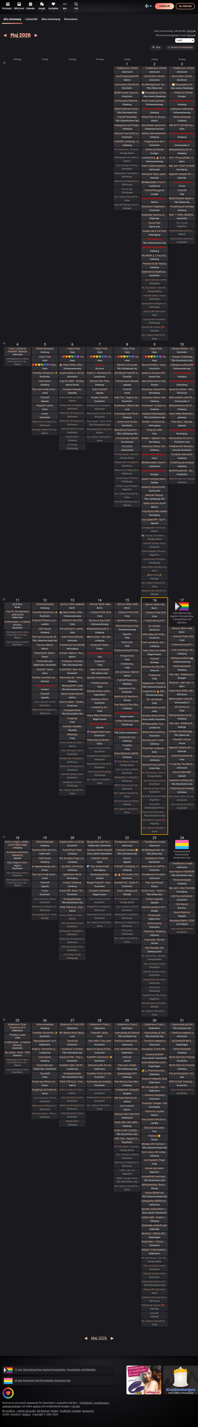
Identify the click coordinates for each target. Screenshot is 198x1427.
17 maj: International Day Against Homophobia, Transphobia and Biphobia (50, 1369)
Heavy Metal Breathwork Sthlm (100, 715)
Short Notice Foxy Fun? (182, 238)
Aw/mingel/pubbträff (127, 76)
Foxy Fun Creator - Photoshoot (45, 1113)
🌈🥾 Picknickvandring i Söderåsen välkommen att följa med (154, 1070)
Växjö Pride (45, 356)
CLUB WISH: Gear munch (72, 669)
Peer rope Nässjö (154, 882)
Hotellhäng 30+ (99, 707)
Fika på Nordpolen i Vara (182, 1073)
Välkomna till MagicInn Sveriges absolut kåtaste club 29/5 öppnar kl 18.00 (127, 1162)
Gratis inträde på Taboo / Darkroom (72, 397)
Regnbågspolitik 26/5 (45, 1041)
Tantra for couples (154, 1111)
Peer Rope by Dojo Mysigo (127, 704)
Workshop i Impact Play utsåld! (154, 389)
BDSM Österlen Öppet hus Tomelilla (182, 198)
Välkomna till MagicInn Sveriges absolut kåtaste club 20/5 (72, 939)
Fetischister (86, 1402)
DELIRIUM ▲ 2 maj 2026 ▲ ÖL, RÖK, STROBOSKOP (154, 255)
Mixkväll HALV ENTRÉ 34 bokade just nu (154, 591)
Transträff (45, 1073)
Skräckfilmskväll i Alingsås (154, 470)
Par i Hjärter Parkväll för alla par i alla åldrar (127, 493)
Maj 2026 (20, 35)
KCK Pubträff (127, 1106)
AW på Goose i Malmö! (127, 672)
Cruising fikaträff (154, 1054)
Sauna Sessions (182, 912)
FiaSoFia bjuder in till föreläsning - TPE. (154, 907)
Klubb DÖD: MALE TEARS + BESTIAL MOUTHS (72, 890)
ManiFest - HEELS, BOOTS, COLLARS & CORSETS (154, 1233)
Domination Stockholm (127, 84)
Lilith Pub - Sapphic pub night (127, 397)
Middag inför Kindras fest (154, 1144)
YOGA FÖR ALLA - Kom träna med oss (72, 907)
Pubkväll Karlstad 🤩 (127, 850)
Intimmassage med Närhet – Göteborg (182, 133)
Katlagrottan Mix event (154, 979)
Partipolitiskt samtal (154, 707)
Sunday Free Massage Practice (182, 731)
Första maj (127, 189)
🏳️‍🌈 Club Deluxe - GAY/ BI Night (154, 772)
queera (37, 1406)
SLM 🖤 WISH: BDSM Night (182, 215)
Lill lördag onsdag (72, 954)
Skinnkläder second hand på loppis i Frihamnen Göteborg (154, 125)
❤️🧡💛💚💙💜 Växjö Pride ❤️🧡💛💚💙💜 (45, 365)
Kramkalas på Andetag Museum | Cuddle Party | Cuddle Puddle (100, 1081)
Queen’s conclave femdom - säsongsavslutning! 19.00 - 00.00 (154, 479)
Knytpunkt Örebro (99, 645)
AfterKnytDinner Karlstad (127, 109)
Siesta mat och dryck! (154, 503)
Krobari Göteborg (72, 882)
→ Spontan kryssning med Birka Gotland (127, 620)
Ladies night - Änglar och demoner (154, 1217)
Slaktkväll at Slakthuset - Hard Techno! (154, 271)
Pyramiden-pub (45, 661)
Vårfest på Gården (154, 149)
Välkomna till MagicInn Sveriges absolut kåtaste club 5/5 (45, 421)
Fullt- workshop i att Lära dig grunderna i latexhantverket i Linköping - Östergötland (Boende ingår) (154, 642)
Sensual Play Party (99, 381)
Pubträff (127, 389)
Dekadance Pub (127, 688)
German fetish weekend (72, 604)
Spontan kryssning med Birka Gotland (100, 677)
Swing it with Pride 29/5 (127, 1114)
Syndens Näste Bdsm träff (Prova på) (154, 1209)
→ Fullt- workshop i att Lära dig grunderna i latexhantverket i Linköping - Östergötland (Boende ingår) (182, 650)
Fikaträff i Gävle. (44, 405)
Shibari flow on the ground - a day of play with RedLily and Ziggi (154, 117)
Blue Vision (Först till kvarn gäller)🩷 (182, 796)
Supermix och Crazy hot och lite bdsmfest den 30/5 (154, 1297)
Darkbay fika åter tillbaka (154, 666)
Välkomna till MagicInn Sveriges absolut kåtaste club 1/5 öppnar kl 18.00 (127, 181)
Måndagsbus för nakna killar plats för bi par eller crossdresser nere (127, 157)
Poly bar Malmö (45, 645)
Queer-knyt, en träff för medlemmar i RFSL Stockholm (154, 866)
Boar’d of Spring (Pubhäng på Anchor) (100, 1049)
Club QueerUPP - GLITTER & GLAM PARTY (154, 519)
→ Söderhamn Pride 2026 (100, 1024)
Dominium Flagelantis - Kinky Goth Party (154, 206)
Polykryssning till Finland (127, 650)
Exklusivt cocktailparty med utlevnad (154, 198)
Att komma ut (182, 707)
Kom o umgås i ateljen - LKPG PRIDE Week (17, 843)
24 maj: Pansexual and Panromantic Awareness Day (37, 1380)
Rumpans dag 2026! (99, 620)
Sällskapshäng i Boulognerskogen (154, 1184)
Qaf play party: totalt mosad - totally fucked (154, 740)
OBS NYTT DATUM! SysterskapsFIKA (182, 125)
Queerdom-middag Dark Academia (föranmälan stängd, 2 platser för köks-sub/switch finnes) (182, 780)
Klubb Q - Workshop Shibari (100, 373)
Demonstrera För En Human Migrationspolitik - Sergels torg (182, 438)
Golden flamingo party (127, 720)
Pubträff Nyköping (127, 680)
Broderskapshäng (99, 874)
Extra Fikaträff (99, 389)
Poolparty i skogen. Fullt (154, 1103)
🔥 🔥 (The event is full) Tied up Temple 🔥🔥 (127, 874)
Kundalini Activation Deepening (17, 854)
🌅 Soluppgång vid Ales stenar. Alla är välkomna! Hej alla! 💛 (154, 92)
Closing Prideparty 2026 (154, 1078)
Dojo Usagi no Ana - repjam (17, 864)
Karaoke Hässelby (72, 389)
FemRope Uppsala (99, 723)
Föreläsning (127, 664)
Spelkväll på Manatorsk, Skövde (127, 696)
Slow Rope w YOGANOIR (181, 871)
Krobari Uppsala (154, 899)
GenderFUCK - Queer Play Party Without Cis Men (127, 882)
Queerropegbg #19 (127, 1073)
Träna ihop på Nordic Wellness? (100, 740)
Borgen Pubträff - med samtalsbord (100, 882)
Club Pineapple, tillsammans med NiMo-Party (154, 551)
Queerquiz (99, 661)
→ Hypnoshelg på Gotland (154, 1032)
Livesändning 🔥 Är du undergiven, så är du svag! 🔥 (154, 157)
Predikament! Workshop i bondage (182, 446)
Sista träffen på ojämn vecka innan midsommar (154, 567)
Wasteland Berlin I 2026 (182, 920)
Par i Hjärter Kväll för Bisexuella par (100, 922)
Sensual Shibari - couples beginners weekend (154, 365)
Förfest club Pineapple (127, 486)
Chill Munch (182, 904)
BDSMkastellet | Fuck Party (154, 182)
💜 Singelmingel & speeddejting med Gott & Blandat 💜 (100, 731)
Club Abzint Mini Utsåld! (154, 511)
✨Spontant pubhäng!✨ (154, 732)
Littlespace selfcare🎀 (182, 365)
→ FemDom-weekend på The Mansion (154, 1041)
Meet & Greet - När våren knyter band (100, 637)
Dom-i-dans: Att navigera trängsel (154, 1152)
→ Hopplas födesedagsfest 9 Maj (182, 356)
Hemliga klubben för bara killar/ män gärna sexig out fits (45, 429)
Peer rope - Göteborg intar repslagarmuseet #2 (182, 674)
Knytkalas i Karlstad (72, 661)
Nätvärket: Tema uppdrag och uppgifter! (154, 174)
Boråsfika (17, 604)
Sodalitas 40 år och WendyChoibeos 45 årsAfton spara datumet (100, 1073)
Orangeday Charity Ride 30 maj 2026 (154, 1049)
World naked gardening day (154, 100)
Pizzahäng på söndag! (182, 206)
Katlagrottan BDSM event (154, 1201)
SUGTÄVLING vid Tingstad (182, 479)
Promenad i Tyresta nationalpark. (154, 405)
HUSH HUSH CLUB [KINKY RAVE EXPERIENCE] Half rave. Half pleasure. (127, 1130)
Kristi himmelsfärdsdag (99, 771)
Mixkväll (154, 1313)
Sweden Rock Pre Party (154, 231)
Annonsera (88, 1411)
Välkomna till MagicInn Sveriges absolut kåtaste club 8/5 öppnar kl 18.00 (127, 470)
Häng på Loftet (154, 430)
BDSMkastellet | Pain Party (154, 724)
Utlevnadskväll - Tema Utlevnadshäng (72, 677)
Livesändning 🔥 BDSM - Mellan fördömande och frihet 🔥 (154, 691)
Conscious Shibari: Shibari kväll (154, 446)
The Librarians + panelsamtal (72, 628)
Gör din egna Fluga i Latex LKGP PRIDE (72, 858)
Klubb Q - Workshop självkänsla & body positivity (45, 1049)
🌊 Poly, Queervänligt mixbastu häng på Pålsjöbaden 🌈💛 (100, 866)
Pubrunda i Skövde (154, 939)
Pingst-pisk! (154, 915)
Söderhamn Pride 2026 (72, 1024)
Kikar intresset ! (154, 239)
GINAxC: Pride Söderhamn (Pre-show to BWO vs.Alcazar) (154, 1249)
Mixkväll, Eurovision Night (154, 796)
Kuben (44, 413)
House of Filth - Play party (72, 1057)
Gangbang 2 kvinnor (72, 782)
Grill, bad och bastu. (154, 1127)
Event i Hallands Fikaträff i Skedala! (17, 350)
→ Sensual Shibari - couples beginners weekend (182, 348)
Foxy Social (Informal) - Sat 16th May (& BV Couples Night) (154, 812)
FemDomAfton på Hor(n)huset (45, 850)
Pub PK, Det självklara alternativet (17, 613)
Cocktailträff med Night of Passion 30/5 (154, 1176)
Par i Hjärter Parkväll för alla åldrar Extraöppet (72, 790)
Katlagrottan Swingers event (154, 303)
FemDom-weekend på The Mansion (127, 1041)
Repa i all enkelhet (99, 669)
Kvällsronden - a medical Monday (17, 623)
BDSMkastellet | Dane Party (154, 462)
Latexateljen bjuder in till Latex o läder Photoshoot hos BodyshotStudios (182, 430)
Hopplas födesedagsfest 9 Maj (154, 413)
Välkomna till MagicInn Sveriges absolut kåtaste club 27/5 (72, 1105)
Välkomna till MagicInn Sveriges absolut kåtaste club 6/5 (72, 421)
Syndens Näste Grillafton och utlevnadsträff (154, 715)
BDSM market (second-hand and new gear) (127, 92)
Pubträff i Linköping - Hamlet (127, 141)
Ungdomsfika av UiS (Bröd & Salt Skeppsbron (72, 373)
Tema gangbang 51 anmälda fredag (45, 914)
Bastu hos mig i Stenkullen (127, 729)
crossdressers (101, 1402)
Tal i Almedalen (154, 699)
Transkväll (72, 1041)
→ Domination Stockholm (154, 76)
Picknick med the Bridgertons (182, 381)
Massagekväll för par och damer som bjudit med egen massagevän (100, 429)
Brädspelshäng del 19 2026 (182, 149)
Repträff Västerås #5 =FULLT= (182, 174)
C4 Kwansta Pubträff (127, 438)
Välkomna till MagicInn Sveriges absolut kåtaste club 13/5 (72, 766)
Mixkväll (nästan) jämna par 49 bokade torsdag (127, 204)
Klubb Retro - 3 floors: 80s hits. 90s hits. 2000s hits (154, 1241)
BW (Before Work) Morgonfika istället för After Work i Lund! (72, 1032)
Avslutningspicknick (182, 755)
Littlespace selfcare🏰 (182, 658)
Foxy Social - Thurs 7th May (100, 421)
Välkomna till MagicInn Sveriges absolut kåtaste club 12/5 (45, 709)
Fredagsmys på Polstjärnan (127, 125)
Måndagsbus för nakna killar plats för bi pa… (17, 360)
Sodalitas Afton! (99, 699)
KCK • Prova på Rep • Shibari (182, 157)
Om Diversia (43, 1411)
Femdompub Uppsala (127, 381)
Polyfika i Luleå (17, 1035)
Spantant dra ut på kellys (154, 764)
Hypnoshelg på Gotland (127, 1032)
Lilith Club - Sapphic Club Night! (127, 1138)
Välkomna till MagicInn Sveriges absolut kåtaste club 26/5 (45, 1105)
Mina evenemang (51, 19)
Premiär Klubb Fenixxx (154, 263)
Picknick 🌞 (154, 1136)
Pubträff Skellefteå (127, 117)
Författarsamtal (99, 683)
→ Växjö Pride (72, 348)
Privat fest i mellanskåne (154, 748)
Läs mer (75, 1406)
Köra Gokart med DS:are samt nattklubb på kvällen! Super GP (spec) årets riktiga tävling (154, 1119)
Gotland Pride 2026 (72, 620)
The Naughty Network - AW (127, 100)
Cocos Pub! (154, 223)
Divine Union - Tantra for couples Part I (154, 890)
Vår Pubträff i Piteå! (154, 1160)
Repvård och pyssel (127, 365)
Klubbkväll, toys (127, 737)
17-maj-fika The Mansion (182, 764)
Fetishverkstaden (182, 117)
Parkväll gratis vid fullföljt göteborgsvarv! (154, 1003)
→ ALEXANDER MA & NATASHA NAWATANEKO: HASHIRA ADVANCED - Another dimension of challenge (182, 1041)
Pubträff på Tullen (72, 850)
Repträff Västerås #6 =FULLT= (182, 747)
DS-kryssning (154, 923)
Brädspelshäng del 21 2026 (100, 628)
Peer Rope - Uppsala (182, 421)
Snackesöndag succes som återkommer (182, 231)
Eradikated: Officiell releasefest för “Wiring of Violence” (127, 405)
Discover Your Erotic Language (127, 133)
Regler (55, 1411)
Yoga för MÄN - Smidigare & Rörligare (72, 381)
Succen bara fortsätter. (154, 319)
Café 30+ (99, 365)
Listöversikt (31, 19)
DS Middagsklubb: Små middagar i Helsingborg (154, 850)
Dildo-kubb (127, 642)
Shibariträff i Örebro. (44, 653)
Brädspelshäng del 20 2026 (182, 405)
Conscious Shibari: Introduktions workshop (154, 397)
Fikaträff (182, 190)
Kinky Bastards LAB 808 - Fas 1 (127, 753)
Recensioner (71, 19)
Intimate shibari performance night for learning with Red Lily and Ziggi (100, 691)
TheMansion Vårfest (127, 68)
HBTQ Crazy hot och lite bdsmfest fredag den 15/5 (127, 785)
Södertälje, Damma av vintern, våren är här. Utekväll (154, 215)
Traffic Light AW (127, 1170)
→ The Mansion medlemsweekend (154, 842)
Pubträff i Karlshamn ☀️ (99, 1057)
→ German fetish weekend (100, 604)
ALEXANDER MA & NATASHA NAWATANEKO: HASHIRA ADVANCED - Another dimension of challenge (154, 1062)
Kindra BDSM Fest (154, 1192)
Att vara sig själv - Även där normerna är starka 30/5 (154, 1087)
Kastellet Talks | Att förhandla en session (72, 1065)
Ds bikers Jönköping (72, 866)
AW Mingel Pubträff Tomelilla (127, 373)
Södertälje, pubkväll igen (154, 1225)
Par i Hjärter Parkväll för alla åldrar (127, 197)
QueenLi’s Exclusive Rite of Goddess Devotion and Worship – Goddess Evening (154, 487)
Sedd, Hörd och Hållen (154, 650)
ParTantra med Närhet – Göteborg (154, 109)
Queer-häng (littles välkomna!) (182, 690)
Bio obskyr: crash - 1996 (17, 1052)
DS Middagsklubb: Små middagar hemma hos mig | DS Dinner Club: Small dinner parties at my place (154, 84)
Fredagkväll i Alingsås (127, 1089)
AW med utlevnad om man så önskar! (127, 1098)
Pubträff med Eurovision (154, 756)
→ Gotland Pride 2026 (99, 612)
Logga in (164, 6)
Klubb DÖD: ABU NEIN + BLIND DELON (127, 1122)
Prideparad (154, 675)
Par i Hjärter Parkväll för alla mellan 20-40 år (100, 779)
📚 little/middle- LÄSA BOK (72, 365)
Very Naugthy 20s (154, 948)
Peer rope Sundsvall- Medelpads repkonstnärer (45, 637)
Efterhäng (72, 734)
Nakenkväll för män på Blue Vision (100, 413)
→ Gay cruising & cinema (154, 280)
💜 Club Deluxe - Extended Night (127, 149)
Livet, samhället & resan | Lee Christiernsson (127, 1049)
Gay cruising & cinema (127, 165)
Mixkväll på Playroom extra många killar (127, 430)
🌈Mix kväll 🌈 (154, 575)
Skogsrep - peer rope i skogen (182, 682)
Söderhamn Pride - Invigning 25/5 (17, 1026)
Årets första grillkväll (72, 637)
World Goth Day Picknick (182, 1057)
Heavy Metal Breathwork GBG (182, 413)
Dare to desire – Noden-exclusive (72, 702)
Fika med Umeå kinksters (45, 389)
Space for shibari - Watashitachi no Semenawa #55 (182, 389)
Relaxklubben (72, 437)
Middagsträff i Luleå (72, 685)
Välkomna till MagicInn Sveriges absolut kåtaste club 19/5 (45, 906)
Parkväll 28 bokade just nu (127, 501)
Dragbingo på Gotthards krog (45, 1089)
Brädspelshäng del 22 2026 (182, 715)
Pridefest (127, 745)
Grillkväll (127, 1057)
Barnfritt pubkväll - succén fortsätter (182, 470)
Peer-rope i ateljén (127, 1065)
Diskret (27, 1414)
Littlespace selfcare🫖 (182, 109)
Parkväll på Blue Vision (154, 295)
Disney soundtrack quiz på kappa (45, 1081)
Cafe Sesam (44, 381)
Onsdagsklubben (72, 710)
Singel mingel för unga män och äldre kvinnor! (154, 454)
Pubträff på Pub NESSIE (72, 645)
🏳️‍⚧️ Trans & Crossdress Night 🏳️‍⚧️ (154, 535)
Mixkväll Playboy (154, 495)
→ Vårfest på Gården (182, 92)
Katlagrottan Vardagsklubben (127, 173)
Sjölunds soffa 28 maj (99, 1065)
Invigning (72, 718)
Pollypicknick (127, 655)
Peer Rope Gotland (45, 685)
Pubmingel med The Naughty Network (127, 413)
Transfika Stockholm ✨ (44, 373)
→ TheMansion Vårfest (154, 68)
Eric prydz (127, 446)
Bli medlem (185, 6)
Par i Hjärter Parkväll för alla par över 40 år (100, 437)
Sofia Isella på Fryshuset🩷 (154, 634)
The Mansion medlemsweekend (127, 842)
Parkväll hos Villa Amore (154, 995)
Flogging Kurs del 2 (154, 141)
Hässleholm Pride (154, 858)
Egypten (127, 634)
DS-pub (127, 858)
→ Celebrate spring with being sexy (182, 100)
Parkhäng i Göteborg (154, 931)
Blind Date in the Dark (127, 712)
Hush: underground (127, 890)
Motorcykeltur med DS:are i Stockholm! (182, 141)
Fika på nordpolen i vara (99, 653)
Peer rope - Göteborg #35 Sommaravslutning (182, 723)
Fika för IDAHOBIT (181, 772)
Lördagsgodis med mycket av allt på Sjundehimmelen (154, 527)
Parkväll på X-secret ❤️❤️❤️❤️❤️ (154, 327)
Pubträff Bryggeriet (154, 190)
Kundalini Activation (182, 454)
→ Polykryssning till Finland (154, 620)
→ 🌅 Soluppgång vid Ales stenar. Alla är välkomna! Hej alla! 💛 (182, 84)
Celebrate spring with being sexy (154, 247)
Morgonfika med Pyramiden (100, 842)
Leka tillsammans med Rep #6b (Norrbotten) (154, 381)
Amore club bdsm (154, 1168)
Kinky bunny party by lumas (154, 1281)
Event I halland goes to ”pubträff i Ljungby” (154, 165)
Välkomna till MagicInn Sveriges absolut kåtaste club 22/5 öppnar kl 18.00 (127, 922)
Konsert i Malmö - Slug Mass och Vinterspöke (72, 653)
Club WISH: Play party (99, 1041)
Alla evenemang (12, 21)
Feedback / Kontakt (70, 1411)
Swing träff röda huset (154, 311)
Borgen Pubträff (99, 397)
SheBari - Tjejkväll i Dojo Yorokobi (154, 438)
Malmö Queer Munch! (72, 693)
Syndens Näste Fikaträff (99, 850)
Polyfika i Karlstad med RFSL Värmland (45, 677)
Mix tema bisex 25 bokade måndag (127, 801)
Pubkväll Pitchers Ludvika (45, 620)
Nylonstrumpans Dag (127, 626)
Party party (154, 804)
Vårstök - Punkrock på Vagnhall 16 (154, 421)
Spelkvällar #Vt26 (72, 874)
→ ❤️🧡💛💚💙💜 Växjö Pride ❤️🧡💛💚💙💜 (72, 356)
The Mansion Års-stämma (154, 874)
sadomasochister (11, 1406)
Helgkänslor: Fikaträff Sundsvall (154, 683)
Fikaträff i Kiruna (182, 182)
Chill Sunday (182, 223)
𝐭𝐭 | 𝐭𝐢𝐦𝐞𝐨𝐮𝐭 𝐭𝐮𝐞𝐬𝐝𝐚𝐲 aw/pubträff (45, 866)
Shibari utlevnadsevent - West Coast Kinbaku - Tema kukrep (154, 133)
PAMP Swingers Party (127, 1178)
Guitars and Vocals (127, 421)
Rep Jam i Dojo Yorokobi (182, 165)
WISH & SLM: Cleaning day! (182, 1081)
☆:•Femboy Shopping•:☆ (154, 1095)
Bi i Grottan (154, 626)
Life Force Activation (182, 896)
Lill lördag (72, 444)
